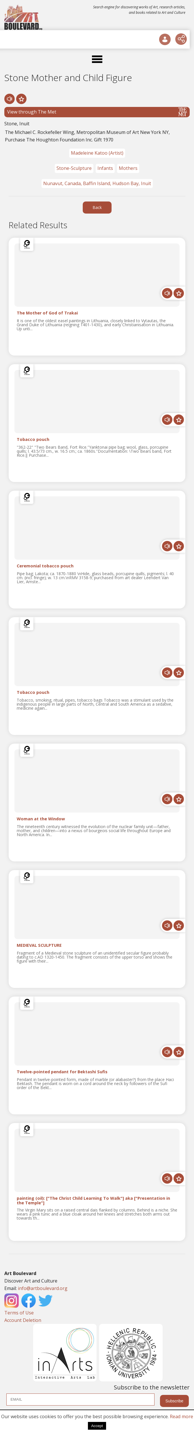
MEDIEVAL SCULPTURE (39, 945)
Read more (181, 1416)
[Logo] (23, 17)
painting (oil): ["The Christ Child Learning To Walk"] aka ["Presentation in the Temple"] (93, 1200)
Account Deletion (22, 1320)
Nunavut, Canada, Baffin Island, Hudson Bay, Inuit (97, 183)
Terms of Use (19, 1313)
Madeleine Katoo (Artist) (97, 153)
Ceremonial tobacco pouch (45, 566)
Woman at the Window (41, 819)
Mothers (128, 168)
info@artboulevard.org (42, 1288)
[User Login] (165, 39)
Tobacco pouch (33, 439)
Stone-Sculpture (74, 168)
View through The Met (97, 111)
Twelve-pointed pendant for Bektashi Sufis (62, 1072)
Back (97, 207)
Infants (105, 168)
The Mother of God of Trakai (47, 313)
